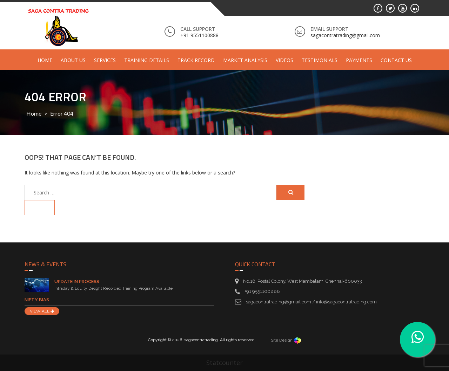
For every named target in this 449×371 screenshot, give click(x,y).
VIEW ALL (42, 311)
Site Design (286, 340)
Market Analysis (245, 60)
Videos (284, 60)
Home (45, 60)
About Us (73, 60)
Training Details (146, 60)
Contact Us (396, 60)
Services (105, 60)
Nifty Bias (37, 299)
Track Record (196, 60)
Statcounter (224, 362)
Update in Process (76, 281)
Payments (359, 60)
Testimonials (319, 60)
